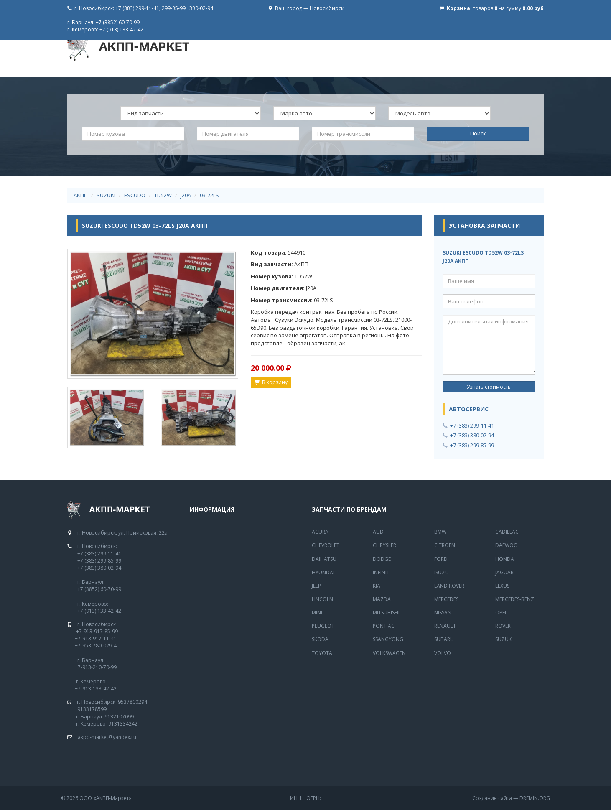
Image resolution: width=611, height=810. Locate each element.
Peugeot (323, 625)
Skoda (320, 639)
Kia (376, 585)
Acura (320, 531)
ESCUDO (134, 195)
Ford (441, 559)
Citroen (444, 545)
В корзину (271, 382)
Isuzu (441, 572)
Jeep (316, 585)
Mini (317, 612)
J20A (186, 195)
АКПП (81, 195)
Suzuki (504, 639)
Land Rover (449, 585)
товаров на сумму (508, 8)
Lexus (502, 585)
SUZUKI (106, 195)
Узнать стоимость (489, 386)
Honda (504, 559)
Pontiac (384, 625)
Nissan (442, 612)
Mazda (382, 599)
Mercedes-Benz (514, 599)
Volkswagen (389, 653)
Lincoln (322, 599)
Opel (501, 612)
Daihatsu (324, 559)
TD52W (163, 195)
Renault (445, 625)
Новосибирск (327, 8)
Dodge (382, 559)
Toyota (322, 653)
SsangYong (388, 639)
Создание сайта (492, 798)
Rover (503, 625)
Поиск (478, 133)
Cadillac (507, 531)
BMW (440, 531)
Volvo (442, 653)
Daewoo (506, 545)
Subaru (444, 639)
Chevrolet (325, 545)
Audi (379, 531)
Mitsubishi (386, 612)
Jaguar (504, 572)
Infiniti (382, 572)
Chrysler (384, 545)
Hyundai (323, 572)
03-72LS (209, 195)
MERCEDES (446, 599)
